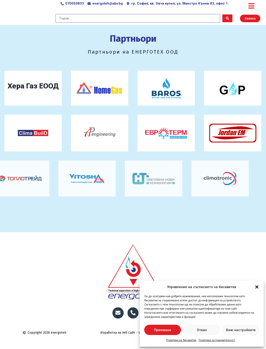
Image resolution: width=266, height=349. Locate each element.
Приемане (162, 330)
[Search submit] (227, 25)
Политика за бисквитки (181, 340)
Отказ (202, 330)
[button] (257, 287)
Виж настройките (241, 330)
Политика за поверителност (217, 340)
